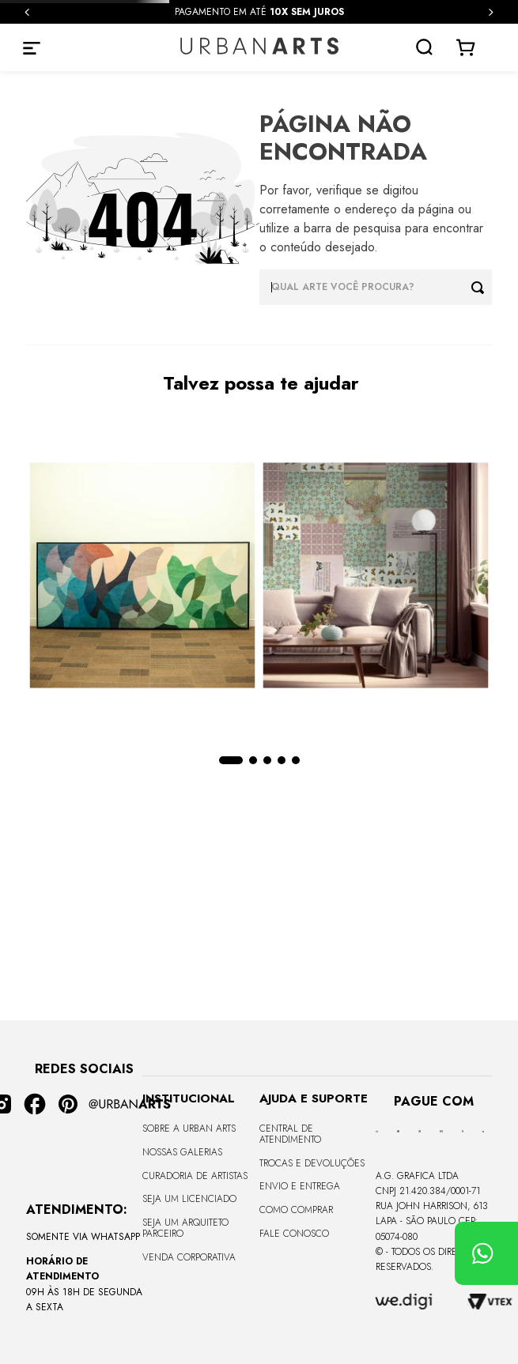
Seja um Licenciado (189, 1199)
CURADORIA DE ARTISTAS (195, 1176)
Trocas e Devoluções (312, 1163)
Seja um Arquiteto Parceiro (185, 1228)
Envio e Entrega (299, 1186)
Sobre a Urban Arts (189, 1128)
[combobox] (376, 287)
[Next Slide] (490, 12)
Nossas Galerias (182, 1152)
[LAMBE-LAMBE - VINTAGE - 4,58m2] (376, 577)
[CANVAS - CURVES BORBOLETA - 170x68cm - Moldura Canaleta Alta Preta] (142, 577)
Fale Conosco (294, 1233)
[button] (231, 760)
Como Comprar (296, 1210)
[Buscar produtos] (481, 287)
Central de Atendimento (290, 1134)
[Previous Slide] (27, 12)
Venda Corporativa (189, 1257)
